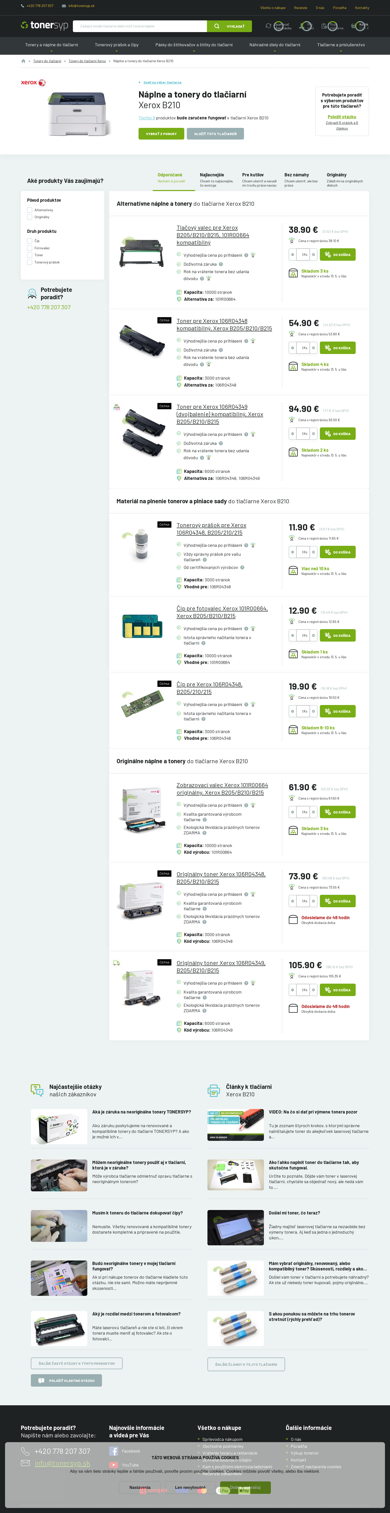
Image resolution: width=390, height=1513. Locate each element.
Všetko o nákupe (273, 7)
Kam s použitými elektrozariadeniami (237, 1466)
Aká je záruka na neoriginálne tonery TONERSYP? (141, 1111)
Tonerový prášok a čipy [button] (117, 48)
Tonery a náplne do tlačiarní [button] (51, 48)
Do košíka (338, 254)
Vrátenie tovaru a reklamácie (229, 1453)
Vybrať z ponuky (161, 134)
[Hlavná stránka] (44, 26)
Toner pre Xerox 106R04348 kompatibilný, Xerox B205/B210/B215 (224, 324)
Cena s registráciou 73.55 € (319, 887)
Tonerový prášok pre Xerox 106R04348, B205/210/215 (211, 528)
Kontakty (362, 7)
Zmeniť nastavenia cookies (316, 1466)
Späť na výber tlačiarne (163, 82)
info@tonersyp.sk (81, 5)
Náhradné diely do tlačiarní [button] (274, 48)
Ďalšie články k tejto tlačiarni (246, 1364)
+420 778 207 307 (40, 5)
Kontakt (298, 1460)
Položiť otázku (342, 116)
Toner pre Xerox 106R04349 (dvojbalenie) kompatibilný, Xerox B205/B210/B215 (220, 414)
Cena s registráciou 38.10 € (318, 241)
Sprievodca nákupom (222, 1439)
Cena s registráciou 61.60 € (319, 798)
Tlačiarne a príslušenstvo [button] (341, 48)
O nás (320, 7)
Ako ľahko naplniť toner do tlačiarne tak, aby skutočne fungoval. (314, 1165)
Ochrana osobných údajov (227, 1460)
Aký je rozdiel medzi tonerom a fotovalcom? (136, 1313)
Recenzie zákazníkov (222, 1473)
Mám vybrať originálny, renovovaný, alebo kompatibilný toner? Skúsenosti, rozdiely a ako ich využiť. (316, 1266)
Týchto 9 (147, 117)
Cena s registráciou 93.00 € (319, 420)
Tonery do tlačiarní (47, 61)
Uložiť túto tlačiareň (215, 134)
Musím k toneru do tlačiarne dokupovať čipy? (137, 1212)
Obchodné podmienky (223, 1446)
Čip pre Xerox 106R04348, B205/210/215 (210, 687)
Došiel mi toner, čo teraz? (294, 1212)
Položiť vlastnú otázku (66, 1381)
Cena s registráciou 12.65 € (319, 621)
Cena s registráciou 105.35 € (319, 976)
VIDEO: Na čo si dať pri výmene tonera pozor (313, 1111)
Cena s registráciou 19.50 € (319, 697)
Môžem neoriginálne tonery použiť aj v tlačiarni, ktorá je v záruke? (139, 1165)
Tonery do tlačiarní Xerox (87, 61)
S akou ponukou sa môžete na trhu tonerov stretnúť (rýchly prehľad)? (312, 1316)
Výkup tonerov (305, 1453)
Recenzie (300, 7)
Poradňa (339, 7)
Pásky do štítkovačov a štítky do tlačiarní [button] (194, 48)
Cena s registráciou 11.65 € (318, 538)
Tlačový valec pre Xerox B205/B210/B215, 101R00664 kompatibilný (213, 235)
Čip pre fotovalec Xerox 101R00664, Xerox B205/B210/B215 (222, 612)
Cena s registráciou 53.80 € (319, 334)
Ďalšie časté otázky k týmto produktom (77, 1363)
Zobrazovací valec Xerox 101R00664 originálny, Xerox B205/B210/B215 (222, 788)
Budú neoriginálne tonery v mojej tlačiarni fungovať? (133, 1266)
